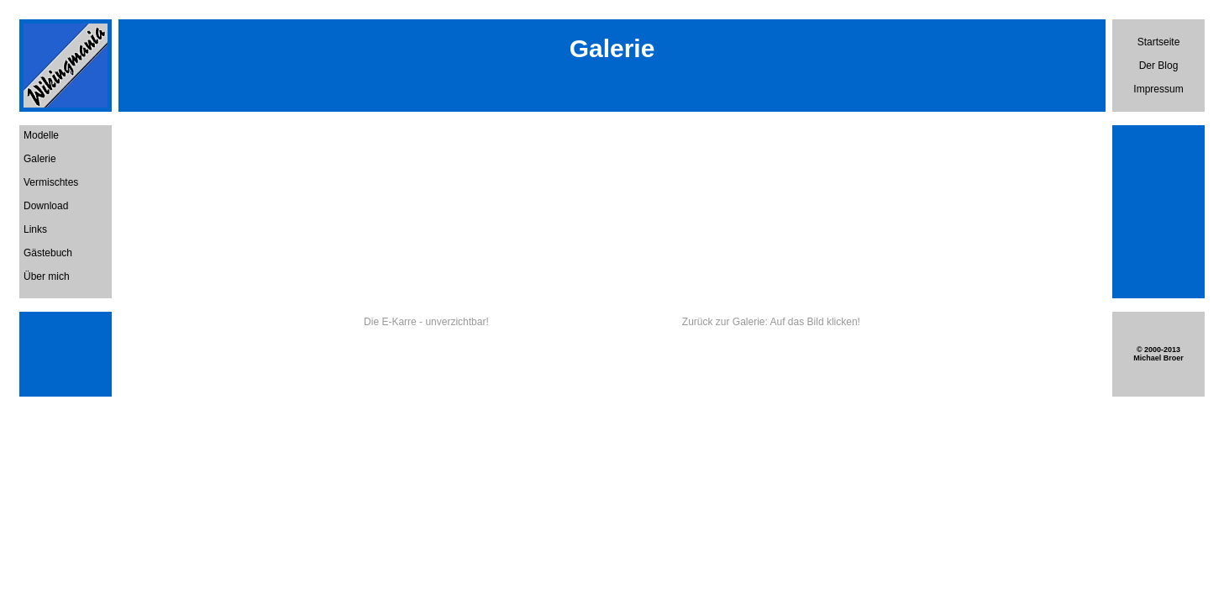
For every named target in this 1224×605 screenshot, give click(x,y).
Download (46, 206)
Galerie (40, 159)
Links (35, 229)
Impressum (1158, 89)
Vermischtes (51, 182)
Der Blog (1159, 65)
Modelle (41, 135)
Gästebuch (48, 253)
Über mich (47, 276)
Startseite (1158, 42)
